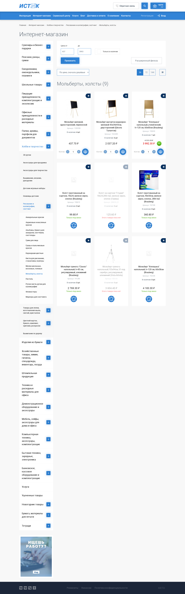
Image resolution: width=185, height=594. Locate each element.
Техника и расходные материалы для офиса (30, 390)
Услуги (75, 15)
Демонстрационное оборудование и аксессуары (32, 407)
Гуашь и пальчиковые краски (35, 246)
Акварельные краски (35, 217)
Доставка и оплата (96, 15)
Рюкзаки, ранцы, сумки (31, 58)
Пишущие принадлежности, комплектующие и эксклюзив (32, 98)
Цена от (64, 45)
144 (152, 72)
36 (140, 72)
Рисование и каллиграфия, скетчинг (81, 25)
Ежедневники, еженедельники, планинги (31, 72)
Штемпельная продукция (29, 375)
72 (146, 72)
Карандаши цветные (34, 253)
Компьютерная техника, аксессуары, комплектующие (31, 439)
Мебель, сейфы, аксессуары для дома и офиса (30, 422)
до (79, 45)
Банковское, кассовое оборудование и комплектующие (31, 473)
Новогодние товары (32, 504)
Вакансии (86, 588)
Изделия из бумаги (32, 342)
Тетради (26, 525)
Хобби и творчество (55, 25)
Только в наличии (110, 51)
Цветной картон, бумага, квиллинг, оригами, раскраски (31, 323)
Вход (163, 15)
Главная (22, 25)
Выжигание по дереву (32, 333)
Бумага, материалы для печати (32, 515)
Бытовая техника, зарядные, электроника (31, 456)
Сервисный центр (61, 15)
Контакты (126, 15)
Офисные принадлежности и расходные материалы (32, 117)
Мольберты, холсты (34, 273)
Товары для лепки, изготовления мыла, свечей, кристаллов (32, 310)
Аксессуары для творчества (35, 170)
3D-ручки (27, 155)
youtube (34, 588)
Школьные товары (32, 84)
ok (29, 588)
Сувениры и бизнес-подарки (32, 46)
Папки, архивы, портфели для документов (30, 134)
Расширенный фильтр (146, 60)
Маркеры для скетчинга (36, 297)
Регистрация (147, 15)
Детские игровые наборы (34, 188)
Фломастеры (31, 291)
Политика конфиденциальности (111, 588)
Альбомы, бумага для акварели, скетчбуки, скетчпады (35, 232)
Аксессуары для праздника (35, 162)
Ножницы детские (31, 196)
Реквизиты (72, 588)
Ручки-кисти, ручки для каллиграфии (36, 285)
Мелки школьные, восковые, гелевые (34, 267)
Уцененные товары (32, 495)
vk (20, 588)
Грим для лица (32, 240)
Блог (83, 15)
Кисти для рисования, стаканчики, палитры (35, 259)
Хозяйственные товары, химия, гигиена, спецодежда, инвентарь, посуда (32, 358)
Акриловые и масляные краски (36, 223)
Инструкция (25, 15)
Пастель (29, 279)
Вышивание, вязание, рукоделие (32, 179)
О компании (113, 15)
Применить (70, 60)
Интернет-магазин (42, 15)
